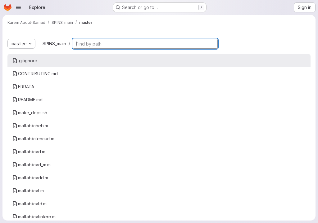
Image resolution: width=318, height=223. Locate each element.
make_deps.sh (29, 112)
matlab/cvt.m (28, 190)
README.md (27, 99)
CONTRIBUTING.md (35, 73)
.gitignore (24, 60)
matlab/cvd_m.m (31, 164)
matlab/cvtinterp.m (34, 216)
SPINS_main (54, 43)
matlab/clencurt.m (33, 138)
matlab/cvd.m (28, 151)
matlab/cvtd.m (29, 203)
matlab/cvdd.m (30, 177)
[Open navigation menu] (18, 7)
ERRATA (23, 86)
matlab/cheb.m (30, 125)
